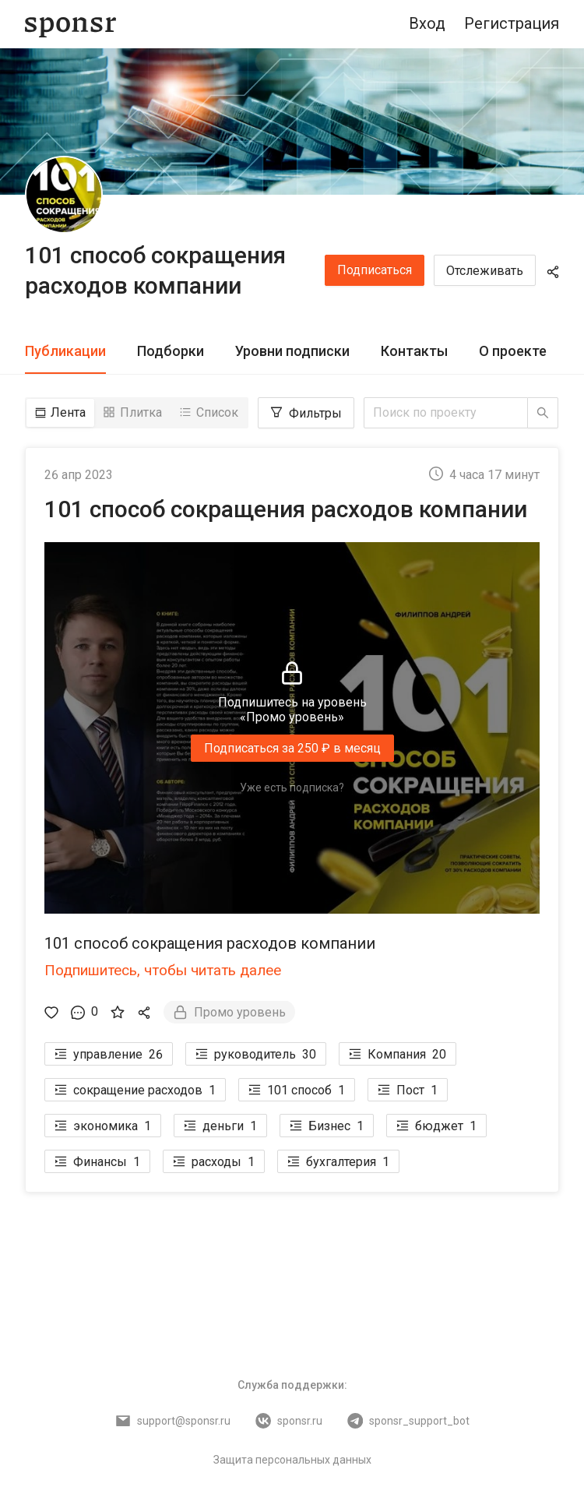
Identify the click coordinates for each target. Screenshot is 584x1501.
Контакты (414, 351)
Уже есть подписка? (292, 787)
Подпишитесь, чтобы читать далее (162, 970)
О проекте (513, 351)
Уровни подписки (292, 351)
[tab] (65, 351)
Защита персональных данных (292, 1459)
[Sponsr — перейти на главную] (70, 24)
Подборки (170, 351)
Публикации (65, 351)
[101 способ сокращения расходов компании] (64, 195)
